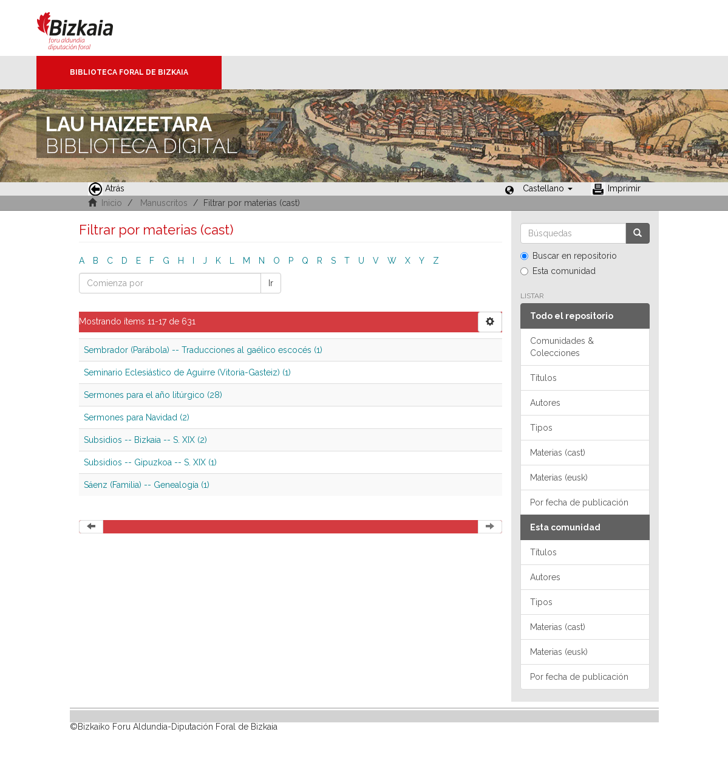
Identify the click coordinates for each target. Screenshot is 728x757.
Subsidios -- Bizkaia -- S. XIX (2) (145, 440)
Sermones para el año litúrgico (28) (153, 395)
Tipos (541, 428)
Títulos (543, 378)
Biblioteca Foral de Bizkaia (129, 72)
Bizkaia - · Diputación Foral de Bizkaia (87, 28)
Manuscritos (164, 203)
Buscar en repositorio (568, 256)
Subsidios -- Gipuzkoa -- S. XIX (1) (150, 462)
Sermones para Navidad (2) (136, 417)
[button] (548, 188)
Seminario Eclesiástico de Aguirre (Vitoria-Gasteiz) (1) (187, 372)
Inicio (111, 203)
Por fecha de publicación (579, 502)
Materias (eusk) (559, 477)
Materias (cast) (557, 452)
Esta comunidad (558, 271)
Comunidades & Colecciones (562, 347)
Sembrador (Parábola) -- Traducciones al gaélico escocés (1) (203, 350)
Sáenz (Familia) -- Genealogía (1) (146, 485)
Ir (270, 283)
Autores (545, 403)
